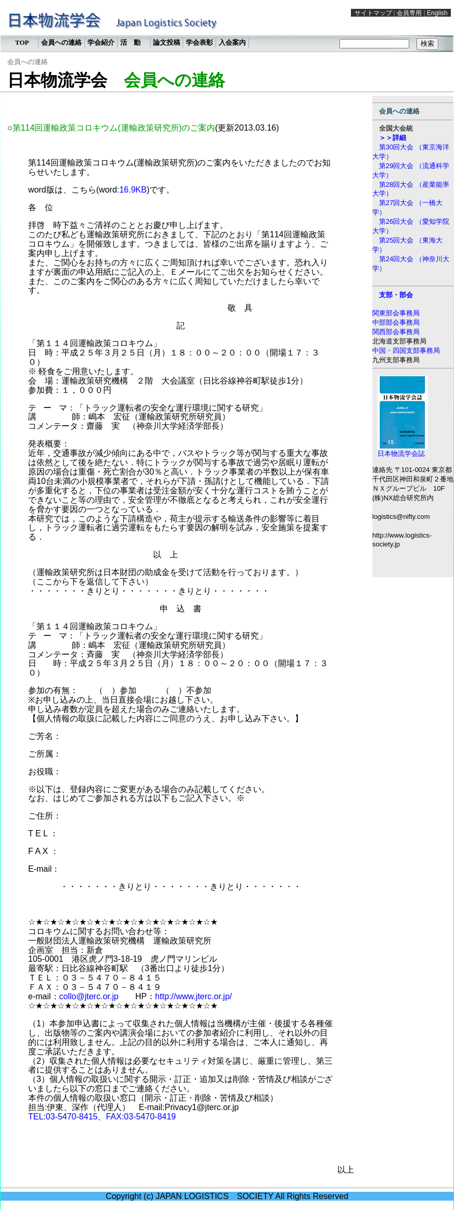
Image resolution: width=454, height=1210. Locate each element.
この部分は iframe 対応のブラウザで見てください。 (227, 28)
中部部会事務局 (396, 322)
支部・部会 (396, 295)
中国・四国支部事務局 (406, 350)
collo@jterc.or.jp (89, 996)
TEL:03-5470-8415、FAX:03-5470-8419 (102, 1116)
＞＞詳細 (392, 138)
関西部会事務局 (396, 332)
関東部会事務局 (396, 313)
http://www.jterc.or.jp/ (193, 996)
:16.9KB (132, 189)
